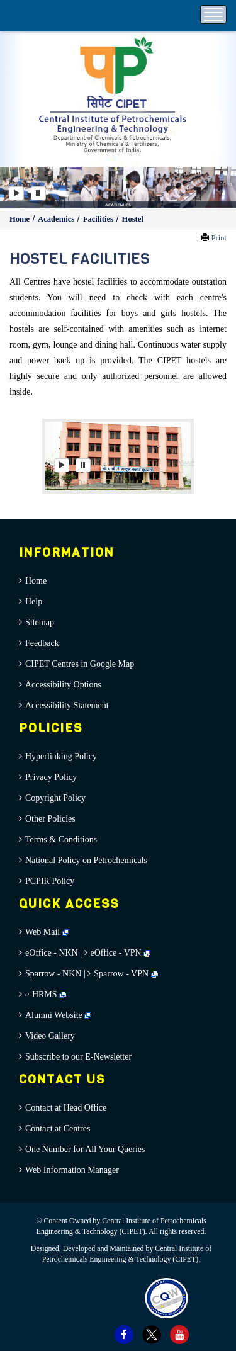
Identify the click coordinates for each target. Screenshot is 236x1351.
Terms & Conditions (61, 839)
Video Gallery (50, 1036)
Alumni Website (58, 1015)
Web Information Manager (72, 1170)
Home (20, 219)
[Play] (16, 193)
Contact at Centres (57, 1128)
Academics (57, 219)
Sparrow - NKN (53, 973)
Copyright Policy (55, 798)
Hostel (132, 219)
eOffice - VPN (116, 953)
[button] (225, 187)
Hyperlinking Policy (61, 756)
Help (33, 601)
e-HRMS (45, 994)
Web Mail (47, 932)
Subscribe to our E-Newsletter (78, 1056)
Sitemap (39, 622)
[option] (118, 187)
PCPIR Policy (49, 881)
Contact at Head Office (65, 1107)
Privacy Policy (51, 777)
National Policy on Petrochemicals (86, 860)
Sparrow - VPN (121, 973)
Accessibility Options (63, 684)
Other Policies (50, 818)
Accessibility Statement (67, 705)
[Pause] (38, 193)
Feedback (42, 643)
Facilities (99, 219)
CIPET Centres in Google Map (79, 664)
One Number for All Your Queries (85, 1149)
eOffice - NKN (51, 953)
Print (219, 238)
